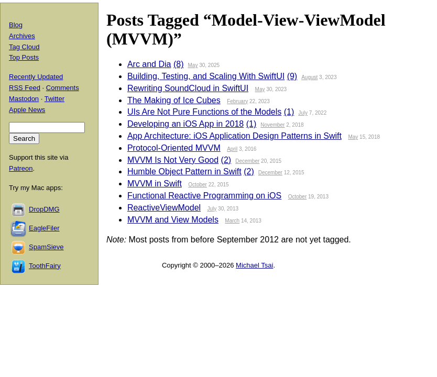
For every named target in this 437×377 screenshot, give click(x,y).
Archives (22, 36)
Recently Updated (36, 77)
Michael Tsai (254, 265)
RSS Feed (24, 88)
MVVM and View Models (172, 219)
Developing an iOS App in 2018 (185, 123)
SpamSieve (46, 247)
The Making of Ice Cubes (174, 100)
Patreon (21, 168)
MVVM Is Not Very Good (172, 160)
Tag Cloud (24, 47)
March (232, 221)
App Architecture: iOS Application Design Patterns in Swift (234, 135)
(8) (178, 64)
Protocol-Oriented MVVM (174, 147)
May (193, 65)
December (247, 161)
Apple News (27, 110)
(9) (292, 76)
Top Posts (24, 57)
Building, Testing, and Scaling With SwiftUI (206, 76)
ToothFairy (45, 266)
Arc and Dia (149, 64)
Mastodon (24, 99)
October (197, 184)
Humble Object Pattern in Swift (184, 171)
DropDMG (44, 209)
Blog (16, 25)
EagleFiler (44, 228)
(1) (289, 111)
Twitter (54, 99)
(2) (226, 160)
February (237, 101)
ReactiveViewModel (164, 207)
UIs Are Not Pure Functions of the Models (204, 111)
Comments (62, 88)
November (272, 125)
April (232, 149)
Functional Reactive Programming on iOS (204, 195)
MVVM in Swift (154, 183)
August (309, 77)
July (303, 113)
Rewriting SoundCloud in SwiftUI (187, 88)
